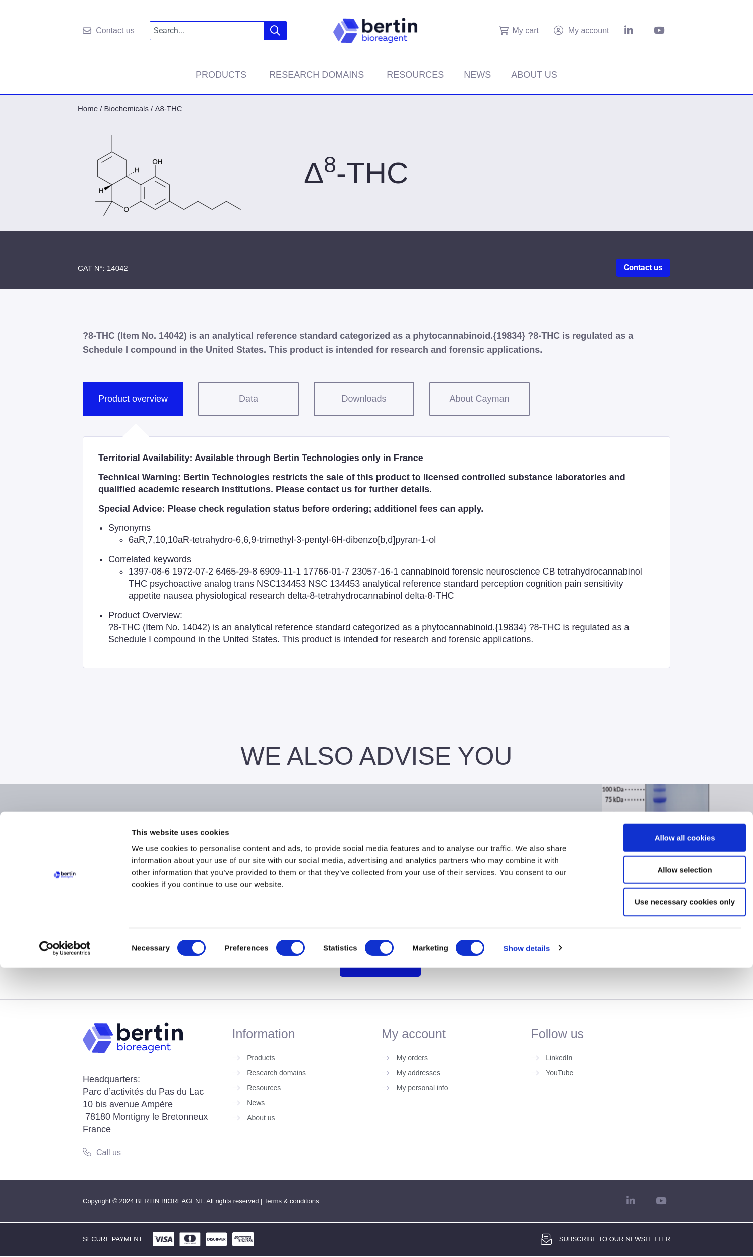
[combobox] (207, 30)
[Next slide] (741, 841)
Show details (527, 1237)
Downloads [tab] (363, 399)
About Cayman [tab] (479, 399)
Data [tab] (248, 399)
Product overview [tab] (133, 399)
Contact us (643, 267)
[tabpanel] (376, 552)
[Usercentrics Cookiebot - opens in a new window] (65, 1237)
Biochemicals (126, 108)
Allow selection (669, 1159)
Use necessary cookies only (669, 1191)
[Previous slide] (12, 841)
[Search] (275, 30)
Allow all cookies (669, 1126)
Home (88, 108)
